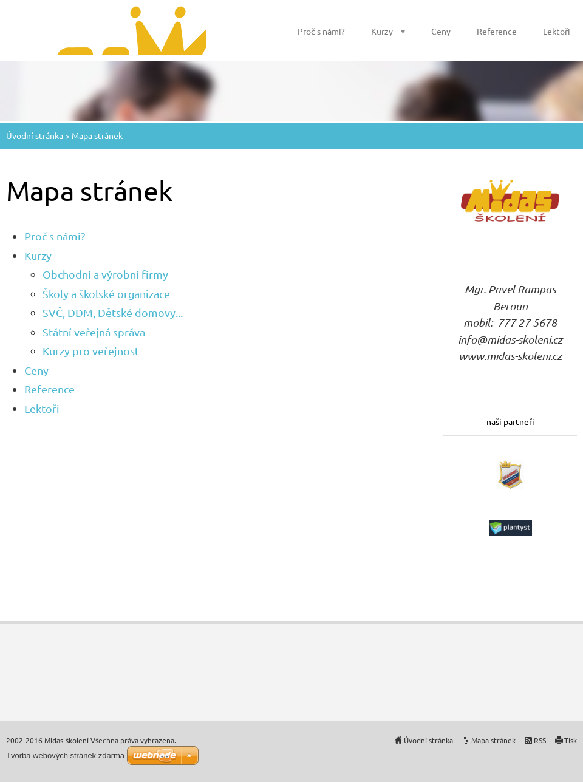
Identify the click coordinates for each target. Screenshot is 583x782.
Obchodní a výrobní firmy (105, 274)
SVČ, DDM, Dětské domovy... (113, 312)
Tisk (570, 740)
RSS (540, 740)
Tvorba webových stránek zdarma (65, 755)
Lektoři (556, 30)
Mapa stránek (493, 740)
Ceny (441, 30)
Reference (497, 30)
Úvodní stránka (34, 135)
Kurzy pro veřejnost (91, 350)
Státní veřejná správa (94, 331)
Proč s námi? (321, 30)
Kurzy (382, 30)
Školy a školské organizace (106, 293)
